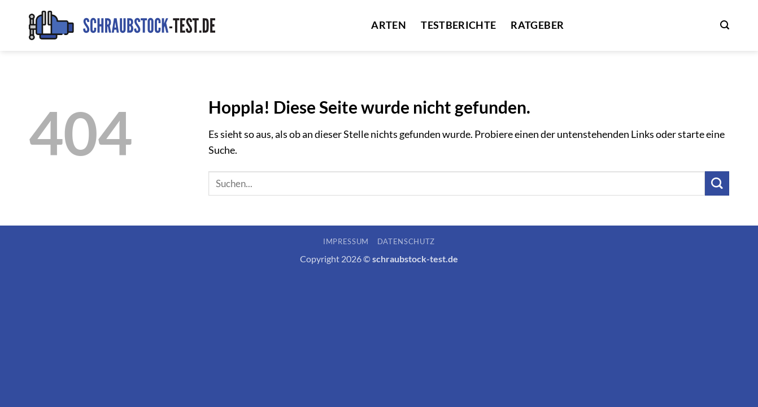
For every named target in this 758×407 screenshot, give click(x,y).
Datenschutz (406, 241)
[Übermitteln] (717, 183)
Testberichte (458, 25)
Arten (388, 25)
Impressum (346, 241)
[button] (724, 25)
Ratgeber (537, 25)
